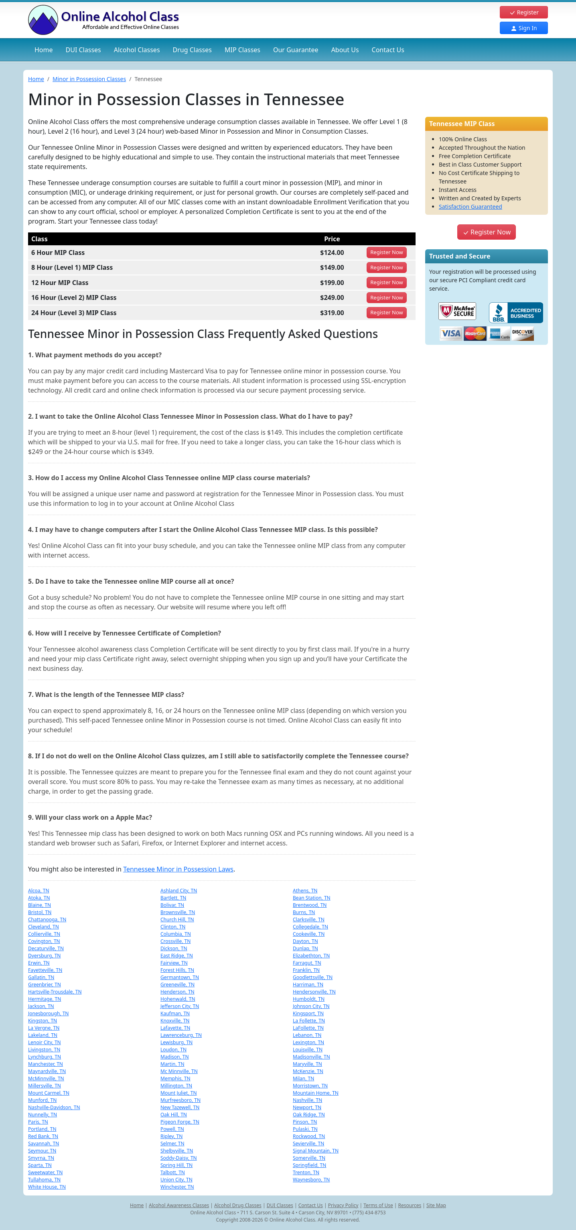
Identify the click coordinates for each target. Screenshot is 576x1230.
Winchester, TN (177, 1186)
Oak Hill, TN (173, 1114)
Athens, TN (305, 890)
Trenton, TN (306, 1172)
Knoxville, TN (175, 1020)
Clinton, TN (172, 926)
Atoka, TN (39, 897)
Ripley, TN (171, 1136)
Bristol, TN (39, 912)
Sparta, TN (40, 1165)
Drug (192, 49)
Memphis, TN (175, 1078)
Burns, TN (304, 912)
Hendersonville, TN (314, 991)
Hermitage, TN (44, 999)
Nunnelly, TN (42, 1114)
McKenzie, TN (308, 1071)
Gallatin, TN (41, 977)
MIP (242, 49)
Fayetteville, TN (45, 970)
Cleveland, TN (43, 926)
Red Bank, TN (43, 1136)
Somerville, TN (309, 1158)
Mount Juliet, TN (178, 1092)
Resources (410, 1205)
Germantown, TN (179, 977)
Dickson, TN (173, 948)
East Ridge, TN (176, 955)
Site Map (436, 1205)
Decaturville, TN (46, 948)
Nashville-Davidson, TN (54, 1107)
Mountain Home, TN (316, 1092)
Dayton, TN (305, 941)
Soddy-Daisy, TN (178, 1158)
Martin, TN (172, 1064)
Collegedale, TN (310, 926)
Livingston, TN (44, 1049)
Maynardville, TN (47, 1071)
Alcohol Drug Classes (238, 1205)
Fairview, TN (174, 962)
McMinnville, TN (46, 1078)
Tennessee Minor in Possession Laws (178, 869)
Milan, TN (303, 1078)
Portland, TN (42, 1129)
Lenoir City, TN (44, 1042)
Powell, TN (172, 1129)
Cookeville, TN (309, 934)
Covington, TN (44, 941)
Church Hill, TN (177, 919)
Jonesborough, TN (48, 1013)
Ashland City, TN (178, 890)
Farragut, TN (307, 962)
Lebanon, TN (307, 1035)
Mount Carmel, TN (48, 1092)
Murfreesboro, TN (180, 1100)
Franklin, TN (306, 970)
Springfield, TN (309, 1165)
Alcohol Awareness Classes (179, 1205)
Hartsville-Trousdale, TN (55, 991)
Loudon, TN (173, 1049)
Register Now (486, 232)
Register (524, 12)
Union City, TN (176, 1179)
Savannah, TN (43, 1143)
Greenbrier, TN (44, 984)
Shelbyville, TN (176, 1150)
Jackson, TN (41, 1006)
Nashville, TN (307, 1100)
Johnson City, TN (311, 1006)
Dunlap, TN (305, 948)
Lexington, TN (308, 1042)
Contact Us (388, 49)
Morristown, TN (310, 1085)
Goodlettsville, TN (313, 977)
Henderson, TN (177, 991)
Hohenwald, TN (177, 999)
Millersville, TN (44, 1085)
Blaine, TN (39, 905)
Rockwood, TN (309, 1136)
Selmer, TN (172, 1143)
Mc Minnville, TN (179, 1071)
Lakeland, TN (42, 1035)
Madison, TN (174, 1056)
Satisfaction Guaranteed (470, 206)
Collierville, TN (44, 934)
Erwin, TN (39, 962)
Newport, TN (307, 1107)
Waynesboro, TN (311, 1179)
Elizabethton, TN (311, 955)
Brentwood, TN (310, 905)
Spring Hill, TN (176, 1165)
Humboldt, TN (309, 999)
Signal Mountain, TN (316, 1150)
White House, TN (47, 1186)
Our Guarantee (295, 49)
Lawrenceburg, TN (181, 1035)
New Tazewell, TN (179, 1107)
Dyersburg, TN (44, 955)
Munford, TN (42, 1100)
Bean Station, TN (312, 897)
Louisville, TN (307, 1049)
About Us (345, 49)
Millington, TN (176, 1085)
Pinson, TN (305, 1121)
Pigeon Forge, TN (179, 1121)
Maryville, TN (307, 1064)
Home (43, 49)
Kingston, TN (42, 1020)
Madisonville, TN (311, 1056)
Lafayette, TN (175, 1027)
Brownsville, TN (177, 912)
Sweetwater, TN (45, 1172)
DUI (83, 49)
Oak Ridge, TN (309, 1114)
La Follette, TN (309, 1020)
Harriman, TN (308, 984)
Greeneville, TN (177, 984)
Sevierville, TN (308, 1143)
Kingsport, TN (308, 1013)
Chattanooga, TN (47, 919)
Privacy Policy (343, 1205)
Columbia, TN (175, 934)
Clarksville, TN (309, 919)
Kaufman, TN (175, 1013)
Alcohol (137, 49)
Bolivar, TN (172, 905)
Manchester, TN (45, 1064)
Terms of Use (378, 1205)
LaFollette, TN (308, 1027)
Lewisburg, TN (176, 1042)
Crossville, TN (175, 941)
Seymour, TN (42, 1150)
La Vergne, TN (43, 1027)
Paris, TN (38, 1121)
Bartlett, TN (173, 897)
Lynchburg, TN (44, 1056)
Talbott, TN (172, 1172)
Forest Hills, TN (177, 970)
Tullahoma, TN (44, 1179)
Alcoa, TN (38, 890)
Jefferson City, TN (179, 1006)
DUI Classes (280, 1205)
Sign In (524, 28)
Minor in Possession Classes (89, 79)
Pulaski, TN (305, 1129)
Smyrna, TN (41, 1158)
